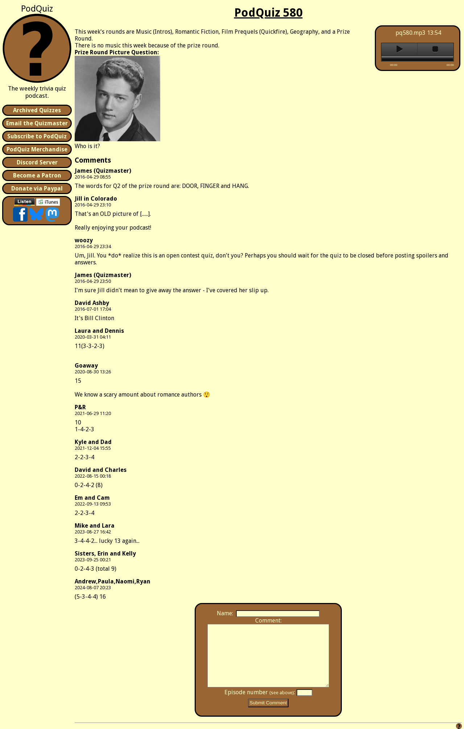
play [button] (399, 49)
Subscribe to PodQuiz (37, 136)
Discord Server (37, 162)
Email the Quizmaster (37, 123)
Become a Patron (37, 175)
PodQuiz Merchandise (37, 149)
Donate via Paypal (37, 188)
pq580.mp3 (410, 32)
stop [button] (435, 49)
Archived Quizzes (37, 110)
